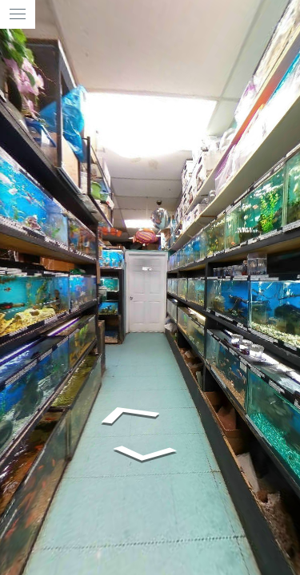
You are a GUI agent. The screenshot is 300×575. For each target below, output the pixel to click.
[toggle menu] (17, 14)
